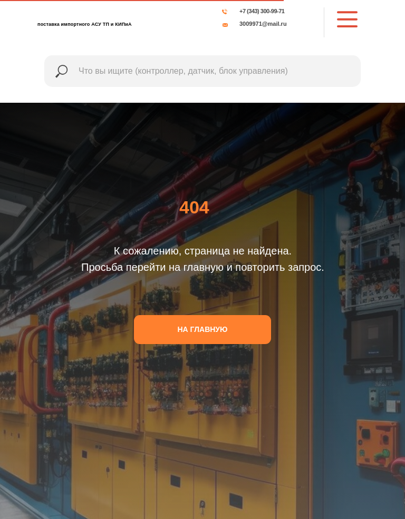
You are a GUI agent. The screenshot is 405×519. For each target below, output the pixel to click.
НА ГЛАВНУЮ (203, 329)
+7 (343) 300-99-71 (261, 11)
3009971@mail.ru (263, 24)
